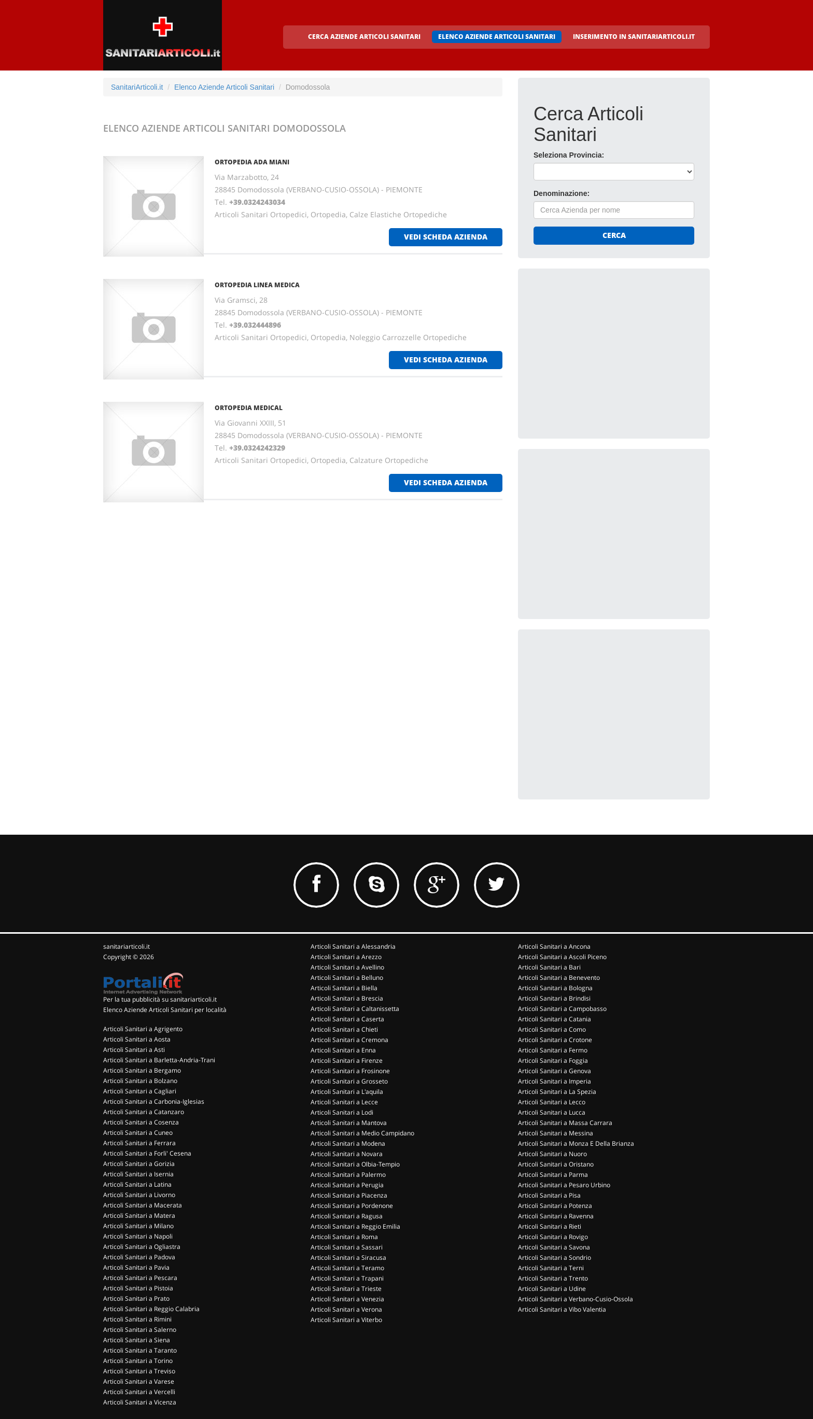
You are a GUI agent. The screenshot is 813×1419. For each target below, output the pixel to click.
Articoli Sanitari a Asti (134, 1049)
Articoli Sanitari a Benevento (559, 977)
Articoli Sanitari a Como (552, 1029)
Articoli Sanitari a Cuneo (138, 1132)
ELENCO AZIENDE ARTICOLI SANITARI (496, 36)
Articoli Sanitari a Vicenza (139, 1402)
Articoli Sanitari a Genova (554, 1070)
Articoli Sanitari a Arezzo (346, 956)
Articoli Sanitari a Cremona (349, 1039)
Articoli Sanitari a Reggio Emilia (355, 1226)
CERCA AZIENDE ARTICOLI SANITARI (364, 36)
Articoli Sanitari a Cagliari (139, 1091)
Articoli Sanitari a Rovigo (553, 1236)
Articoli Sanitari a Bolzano (140, 1080)
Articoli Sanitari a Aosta (137, 1039)
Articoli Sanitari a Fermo (552, 1050)
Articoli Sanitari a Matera (139, 1215)
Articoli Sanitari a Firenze (347, 1060)
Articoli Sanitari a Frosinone (350, 1070)
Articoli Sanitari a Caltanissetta (355, 1008)
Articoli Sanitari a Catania (554, 1019)
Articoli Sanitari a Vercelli (139, 1391)
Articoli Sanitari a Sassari (347, 1247)
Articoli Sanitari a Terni (551, 1267)
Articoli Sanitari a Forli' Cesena (147, 1153)
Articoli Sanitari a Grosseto (349, 1081)
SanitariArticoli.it (137, 87)
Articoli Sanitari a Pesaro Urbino (564, 1185)
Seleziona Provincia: (569, 155)
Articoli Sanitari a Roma (344, 1236)
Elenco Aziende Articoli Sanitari (224, 87)
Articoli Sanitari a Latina (137, 1184)
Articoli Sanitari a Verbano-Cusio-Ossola (575, 1299)
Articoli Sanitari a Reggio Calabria (151, 1308)
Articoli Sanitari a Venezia (347, 1299)
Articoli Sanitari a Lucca (551, 1112)
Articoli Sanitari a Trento (553, 1278)
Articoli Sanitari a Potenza (555, 1205)
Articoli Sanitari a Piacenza (349, 1195)
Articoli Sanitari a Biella (344, 988)
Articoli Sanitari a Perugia (347, 1185)
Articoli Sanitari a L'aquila (347, 1091)
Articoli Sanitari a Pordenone (352, 1205)
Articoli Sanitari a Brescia (347, 998)
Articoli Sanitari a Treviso (139, 1371)
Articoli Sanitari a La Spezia (557, 1091)
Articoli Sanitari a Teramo (347, 1267)
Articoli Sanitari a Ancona (554, 946)
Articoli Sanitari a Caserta (347, 1019)
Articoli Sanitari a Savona (554, 1247)
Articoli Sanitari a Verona (346, 1309)
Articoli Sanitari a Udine (552, 1288)
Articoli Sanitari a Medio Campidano (362, 1133)
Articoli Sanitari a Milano (138, 1225)
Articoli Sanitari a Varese (138, 1381)
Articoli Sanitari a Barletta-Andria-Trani (159, 1060)
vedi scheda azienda (445, 237)
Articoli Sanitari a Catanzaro (143, 1111)
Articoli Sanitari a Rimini (137, 1319)
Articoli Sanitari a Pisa (549, 1195)
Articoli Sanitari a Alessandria (353, 946)
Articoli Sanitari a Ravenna (556, 1216)
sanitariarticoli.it (126, 946)
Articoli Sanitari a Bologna (555, 988)
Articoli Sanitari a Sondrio (554, 1257)
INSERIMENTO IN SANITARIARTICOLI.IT (634, 36)
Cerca (614, 235)
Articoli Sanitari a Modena (348, 1143)
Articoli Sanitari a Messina (555, 1133)
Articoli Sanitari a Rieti (549, 1226)
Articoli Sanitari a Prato (136, 1298)
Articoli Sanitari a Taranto (140, 1350)
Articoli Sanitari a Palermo (348, 1174)
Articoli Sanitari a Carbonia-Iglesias (153, 1101)
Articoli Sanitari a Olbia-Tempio (355, 1164)
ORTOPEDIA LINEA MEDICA (257, 284)
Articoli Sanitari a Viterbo (346, 1319)
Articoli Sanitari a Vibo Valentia (562, 1309)
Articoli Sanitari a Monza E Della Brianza (576, 1143)
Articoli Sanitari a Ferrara (139, 1143)
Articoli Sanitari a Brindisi (554, 998)
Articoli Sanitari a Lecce (344, 1102)
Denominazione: (562, 193)
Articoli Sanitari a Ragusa (347, 1216)
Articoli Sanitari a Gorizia (139, 1163)
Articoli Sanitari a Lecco (551, 1102)
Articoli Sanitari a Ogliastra (141, 1246)
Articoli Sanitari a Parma (553, 1174)
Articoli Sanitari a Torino (138, 1360)
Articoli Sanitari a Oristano (556, 1164)
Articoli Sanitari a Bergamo (142, 1070)
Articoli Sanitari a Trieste (346, 1288)
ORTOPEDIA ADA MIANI (252, 162)
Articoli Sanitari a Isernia (138, 1174)
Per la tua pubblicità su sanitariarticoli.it (160, 999)
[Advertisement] (611, 349)
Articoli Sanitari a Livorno (139, 1194)
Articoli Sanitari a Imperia (554, 1081)
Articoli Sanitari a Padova (139, 1257)
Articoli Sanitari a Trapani (347, 1278)
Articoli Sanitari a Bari (549, 967)
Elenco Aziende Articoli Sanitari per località (165, 1009)
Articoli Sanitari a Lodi (342, 1112)
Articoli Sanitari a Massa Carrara (565, 1122)
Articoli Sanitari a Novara (347, 1153)
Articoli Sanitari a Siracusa (348, 1257)
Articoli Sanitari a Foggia (553, 1060)
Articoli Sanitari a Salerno (139, 1329)
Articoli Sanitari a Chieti (344, 1029)
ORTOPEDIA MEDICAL (249, 407)
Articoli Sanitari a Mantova (349, 1122)
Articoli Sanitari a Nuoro (552, 1153)
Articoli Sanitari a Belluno (347, 977)
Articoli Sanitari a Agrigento (143, 1028)
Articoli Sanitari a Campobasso (562, 1008)
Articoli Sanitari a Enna (343, 1050)
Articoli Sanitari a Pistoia (138, 1288)
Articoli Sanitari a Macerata (142, 1205)
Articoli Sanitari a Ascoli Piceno (562, 956)
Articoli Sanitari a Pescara (140, 1277)
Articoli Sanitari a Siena (136, 1340)
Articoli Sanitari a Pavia (136, 1267)
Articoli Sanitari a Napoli (138, 1236)
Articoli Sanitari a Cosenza (141, 1122)
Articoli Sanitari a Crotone (555, 1039)
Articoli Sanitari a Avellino (347, 967)
